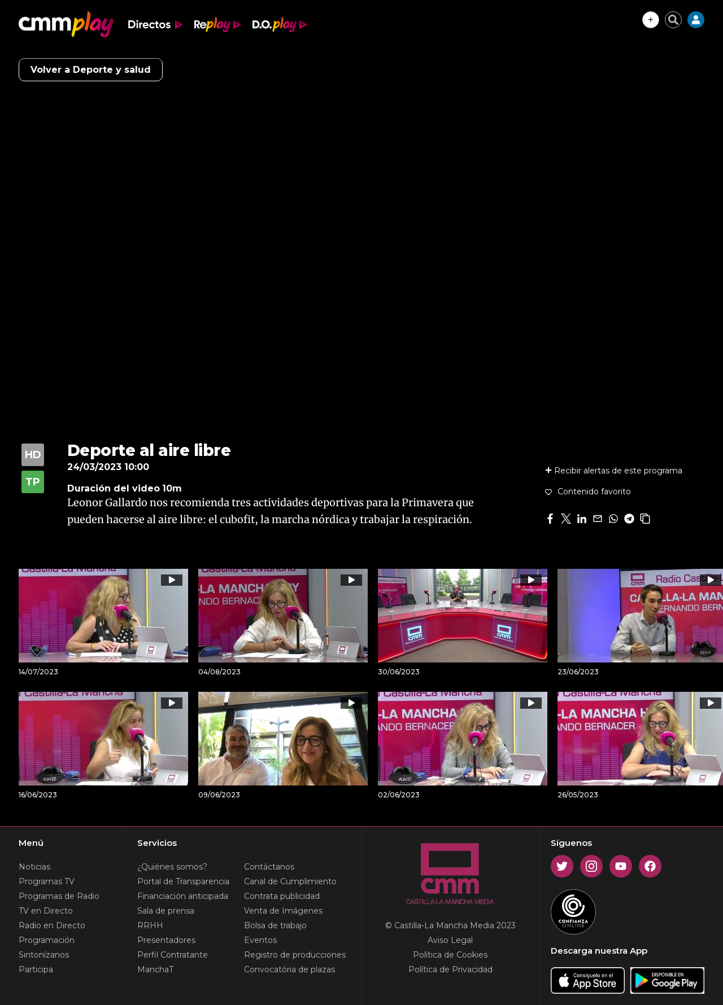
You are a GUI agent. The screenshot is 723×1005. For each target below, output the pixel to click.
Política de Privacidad (450, 969)
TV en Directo (46, 911)
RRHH (150, 925)
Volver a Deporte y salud (91, 69)
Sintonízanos (44, 955)
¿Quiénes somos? (172, 867)
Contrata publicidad (282, 896)
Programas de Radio (59, 896)
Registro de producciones (295, 955)
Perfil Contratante (172, 955)
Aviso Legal (450, 940)
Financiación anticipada (182, 896)
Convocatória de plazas (289, 969)
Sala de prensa (165, 911)
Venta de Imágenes (283, 911)
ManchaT (155, 969)
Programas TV (47, 881)
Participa (36, 969)
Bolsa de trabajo (275, 925)
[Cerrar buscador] (673, 19)
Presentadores (166, 940)
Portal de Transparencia (183, 881)
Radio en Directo (52, 925)
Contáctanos (269, 867)
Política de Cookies (450, 955)
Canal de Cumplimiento (290, 881)
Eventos (260, 940)
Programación (47, 940)
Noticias (34, 867)
